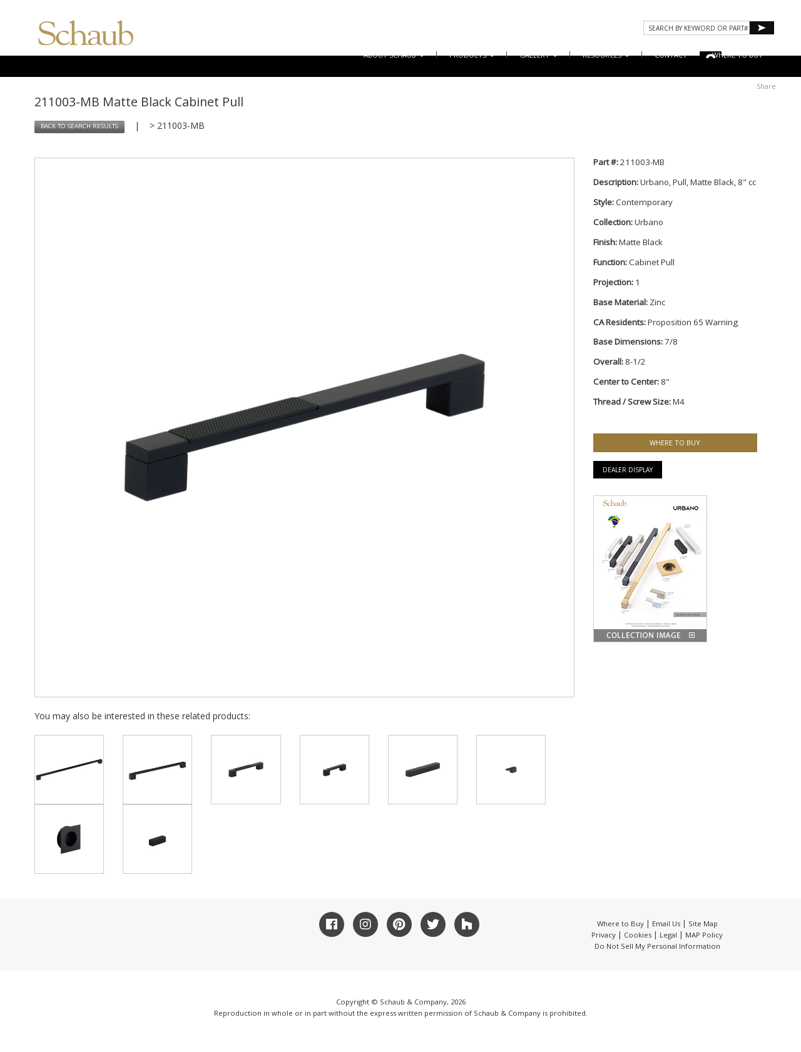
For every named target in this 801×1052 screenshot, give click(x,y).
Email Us (666, 923)
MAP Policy (704, 934)
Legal (668, 934)
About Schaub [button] (394, 54)
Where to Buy (620, 923)
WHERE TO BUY (737, 54)
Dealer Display (628, 469)
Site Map (703, 923)
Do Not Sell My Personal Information (657, 946)
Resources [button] (606, 54)
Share (766, 86)
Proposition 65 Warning (693, 322)
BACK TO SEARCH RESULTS (79, 126)
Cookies (637, 934)
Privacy (603, 934)
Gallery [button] (538, 54)
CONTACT (671, 54)
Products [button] (471, 54)
